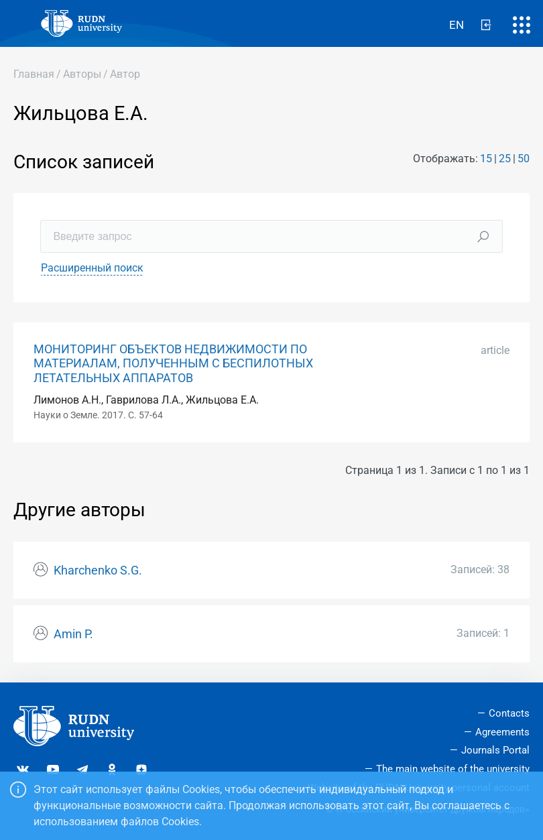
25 (505, 158)
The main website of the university (453, 769)
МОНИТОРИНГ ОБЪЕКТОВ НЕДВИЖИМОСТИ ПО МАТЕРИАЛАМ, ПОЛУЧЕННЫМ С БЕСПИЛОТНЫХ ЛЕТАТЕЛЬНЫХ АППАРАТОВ (173, 363)
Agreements (502, 732)
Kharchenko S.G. (98, 570)
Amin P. (73, 634)
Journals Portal (495, 750)
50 (524, 158)
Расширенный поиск (92, 267)
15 (486, 158)
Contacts (509, 713)
